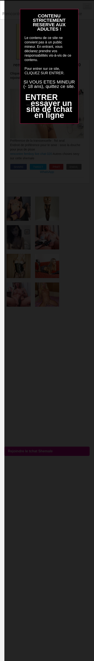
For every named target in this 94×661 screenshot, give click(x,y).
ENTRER (41, 97)
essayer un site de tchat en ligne (49, 109)
